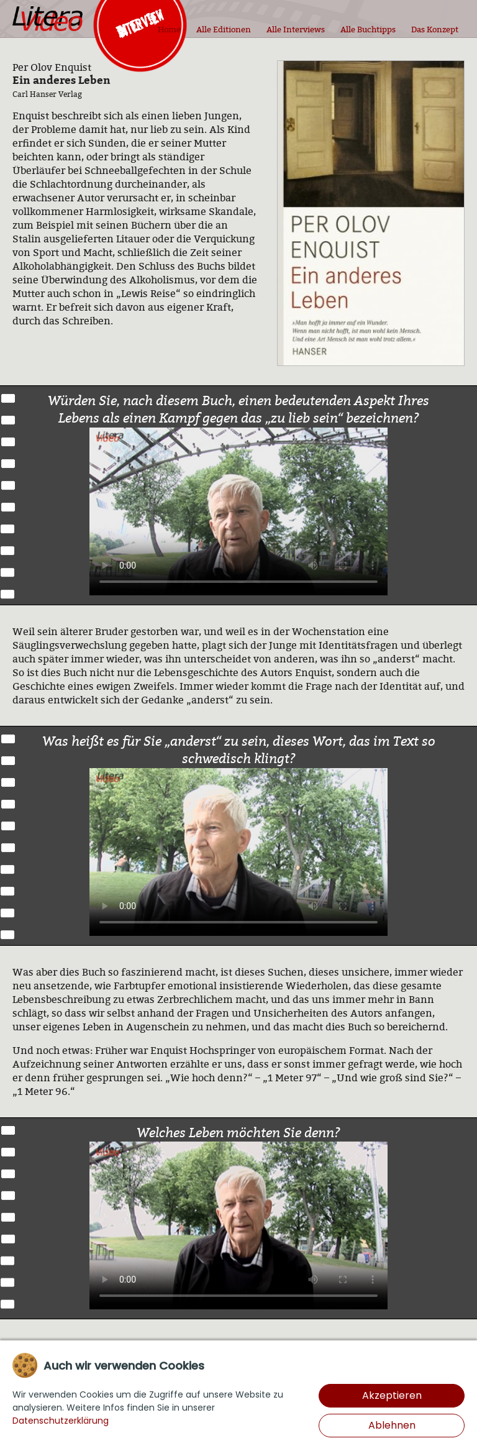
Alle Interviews (295, 29)
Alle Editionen (223, 29)
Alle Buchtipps (368, 29)
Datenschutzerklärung (60, 1420)
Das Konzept (434, 29)
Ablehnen (392, 1425)
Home (169, 29)
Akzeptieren (392, 1395)
